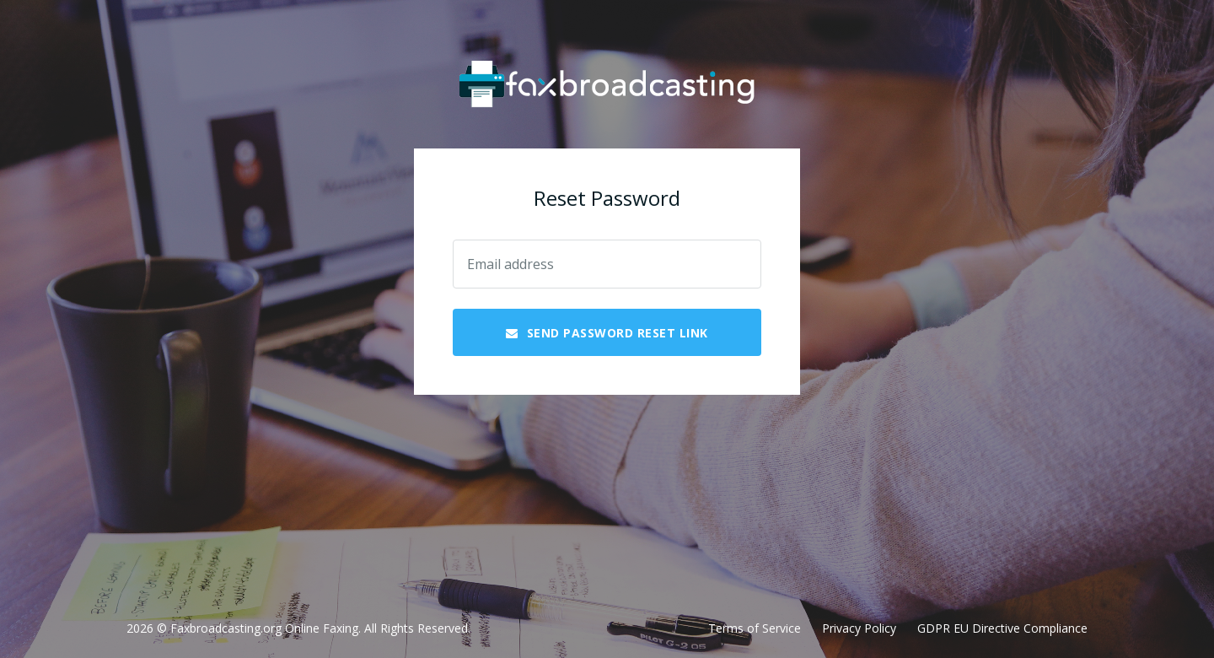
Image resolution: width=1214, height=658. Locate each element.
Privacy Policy (859, 628)
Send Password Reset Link (607, 333)
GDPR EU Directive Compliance (1002, 628)
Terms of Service (754, 628)
